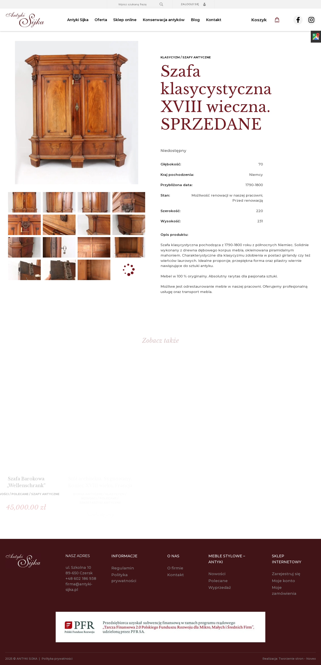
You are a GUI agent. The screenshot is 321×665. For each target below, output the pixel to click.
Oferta (101, 20)
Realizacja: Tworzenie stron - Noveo (289, 658)
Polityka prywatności (57, 658)
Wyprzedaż (219, 587)
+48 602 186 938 (81, 578)
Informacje (124, 556)
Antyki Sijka (77, 20)
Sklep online (125, 20)
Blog (195, 20)
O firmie (175, 568)
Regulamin (122, 568)
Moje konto (283, 580)
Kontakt (213, 20)
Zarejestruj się (286, 573)
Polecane (218, 580)
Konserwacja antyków (164, 20)
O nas (173, 556)
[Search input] (137, 4)
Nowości (217, 573)
